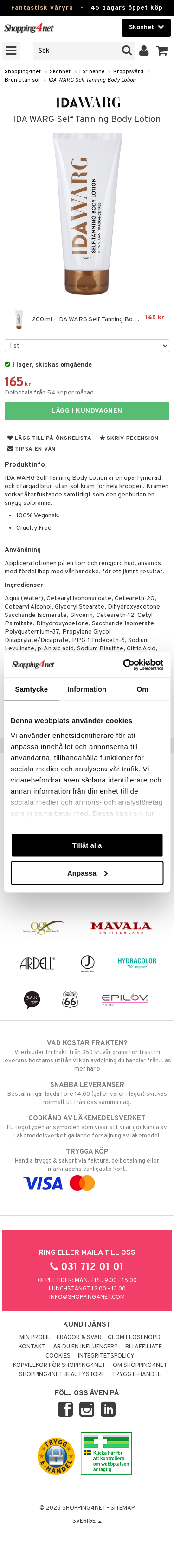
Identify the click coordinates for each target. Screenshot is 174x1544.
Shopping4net (23, 72)
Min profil (35, 1337)
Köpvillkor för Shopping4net (59, 1365)
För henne (91, 72)
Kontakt (32, 1347)
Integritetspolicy (106, 1356)
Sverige (87, 1521)
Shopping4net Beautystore (61, 1375)
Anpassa (87, 873)
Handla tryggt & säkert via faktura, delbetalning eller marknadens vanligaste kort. (87, 1167)
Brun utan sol (22, 80)
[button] (162, 51)
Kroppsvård (128, 72)
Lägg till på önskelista (49, 438)
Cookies (58, 1356)
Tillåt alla (87, 845)
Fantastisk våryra (42, 8)
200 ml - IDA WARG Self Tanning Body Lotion (87, 319)
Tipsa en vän (31, 449)
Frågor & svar (79, 1337)
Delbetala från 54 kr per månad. (50, 393)
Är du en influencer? (85, 1347)
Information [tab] (87, 689)
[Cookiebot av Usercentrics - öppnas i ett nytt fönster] (123, 665)
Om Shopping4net (140, 1365)
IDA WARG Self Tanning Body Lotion (92, 80)
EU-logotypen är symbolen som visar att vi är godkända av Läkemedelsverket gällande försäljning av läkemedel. (87, 1127)
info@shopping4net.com (87, 1297)
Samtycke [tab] (31, 689)
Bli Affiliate (143, 1347)
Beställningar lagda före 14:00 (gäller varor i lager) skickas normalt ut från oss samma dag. (87, 1093)
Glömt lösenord (134, 1337)
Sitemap (122, 1508)
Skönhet (60, 72)
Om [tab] (142, 689)
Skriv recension (129, 438)
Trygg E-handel (136, 1375)
